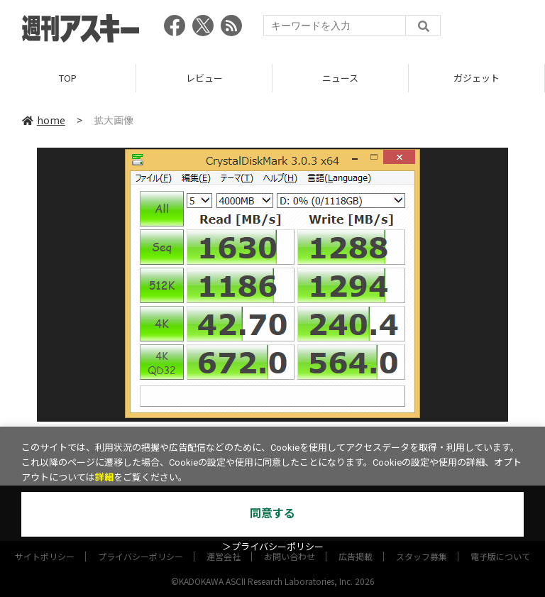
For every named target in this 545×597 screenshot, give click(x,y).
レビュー (204, 77)
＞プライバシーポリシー (273, 547)
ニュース (340, 77)
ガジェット (476, 77)
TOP (68, 77)
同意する (272, 513)
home (43, 120)
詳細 (104, 477)
